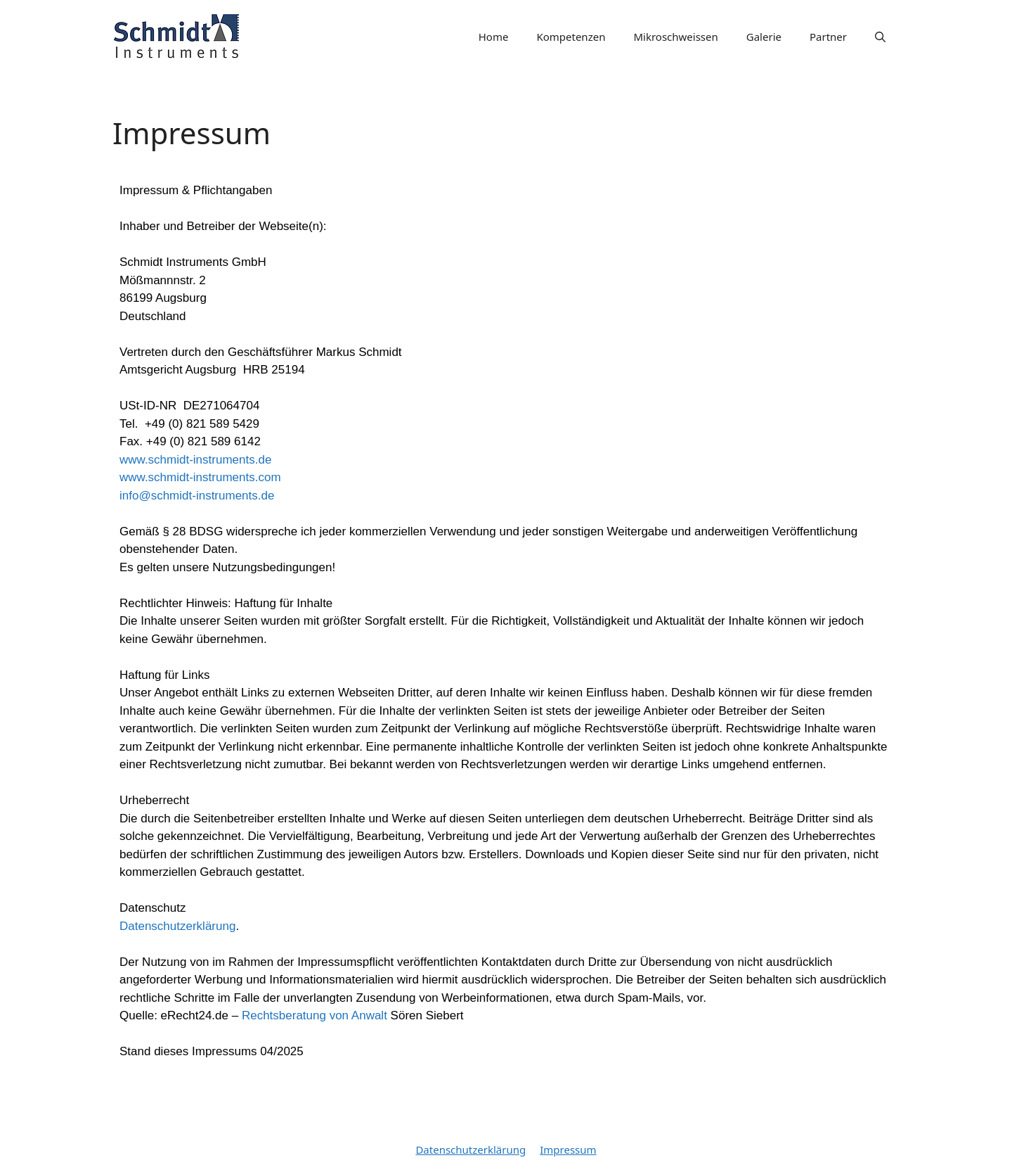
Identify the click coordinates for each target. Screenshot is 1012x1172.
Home (494, 37)
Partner (828, 37)
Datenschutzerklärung (177, 926)
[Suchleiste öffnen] (880, 36)
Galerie (763, 37)
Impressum (568, 1149)
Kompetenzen (570, 37)
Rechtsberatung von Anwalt (314, 1015)
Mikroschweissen (675, 37)
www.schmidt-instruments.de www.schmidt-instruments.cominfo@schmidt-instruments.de (200, 477)
